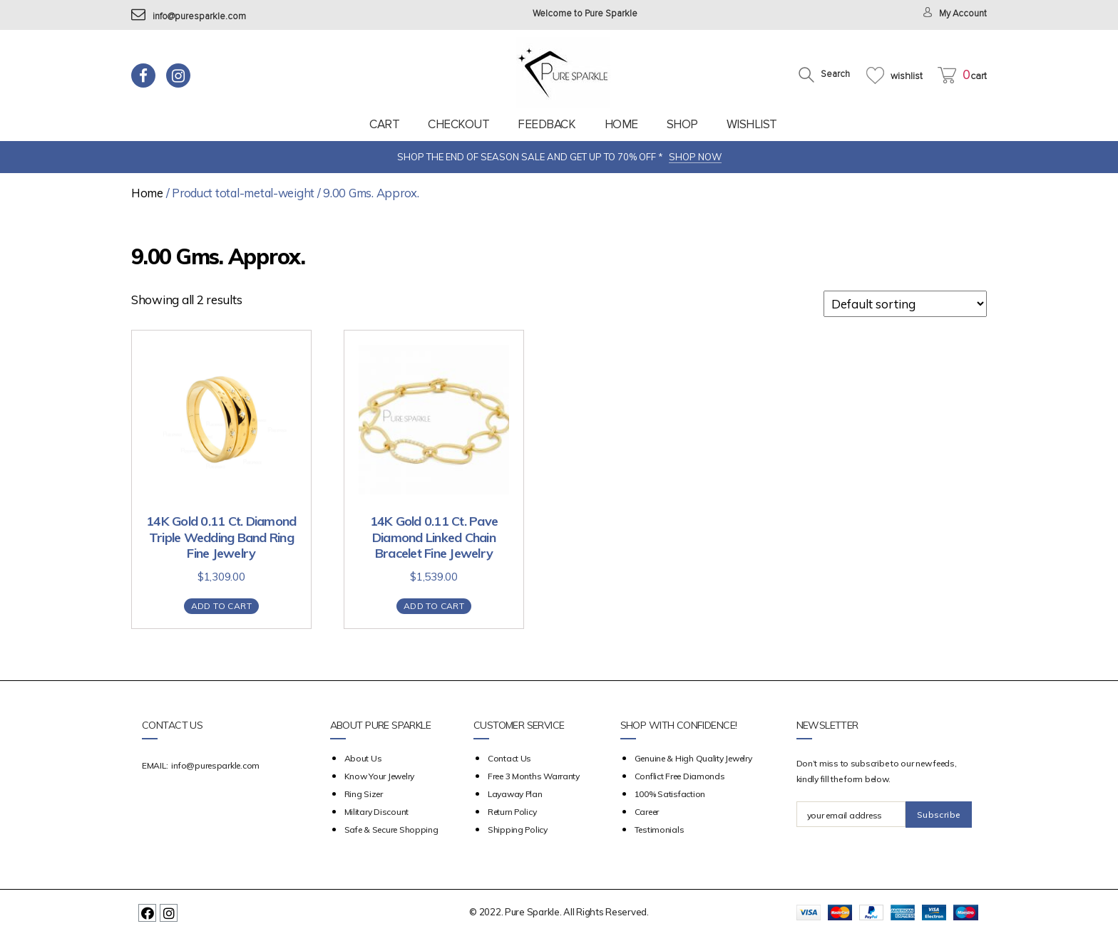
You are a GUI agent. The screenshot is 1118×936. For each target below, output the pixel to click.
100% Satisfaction (670, 794)
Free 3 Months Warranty (534, 776)
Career (647, 811)
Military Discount (376, 811)
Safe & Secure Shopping (391, 829)
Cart (384, 124)
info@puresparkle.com (188, 16)
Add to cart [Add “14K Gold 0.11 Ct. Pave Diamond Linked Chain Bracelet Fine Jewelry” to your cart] (434, 605)
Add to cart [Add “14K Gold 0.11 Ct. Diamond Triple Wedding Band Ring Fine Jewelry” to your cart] (221, 605)
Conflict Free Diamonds (680, 776)
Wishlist (752, 124)
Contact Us (509, 758)
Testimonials (659, 829)
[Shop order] (905, 304)
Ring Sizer (363, 794)
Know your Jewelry (379, 776)
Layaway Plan (515, 794)
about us (363, 758)
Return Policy (512, 811)
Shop (682, 124)
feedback (546, 124)
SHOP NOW (695, 156)
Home (621, 124)
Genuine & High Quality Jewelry (693, 758)
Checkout (458, 124)
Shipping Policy (518, 829)
